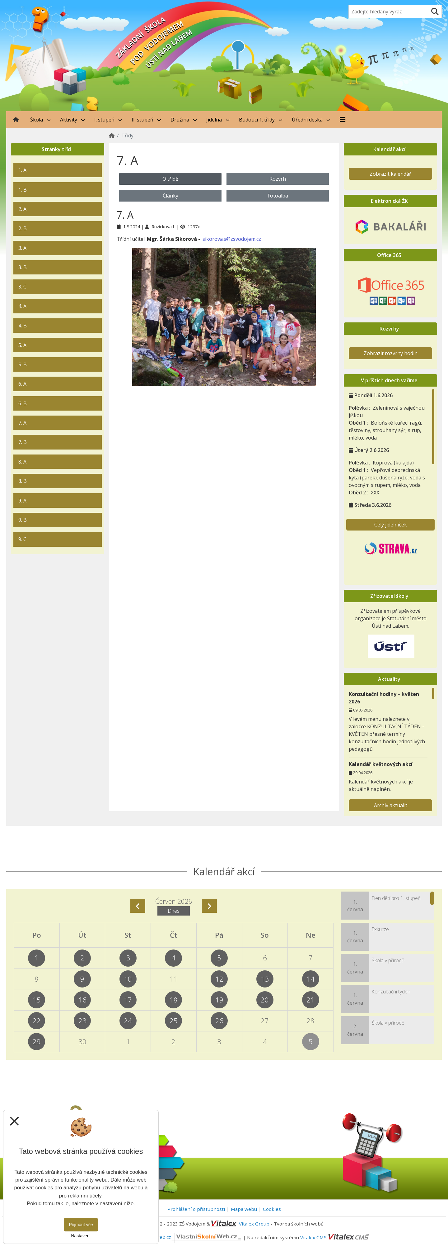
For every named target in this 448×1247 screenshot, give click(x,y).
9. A (22, 500)
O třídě (170, 178)
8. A (22, 461)
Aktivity (72, 119)
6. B (22, 403)
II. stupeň (146, 119)
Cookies (272, 1209)
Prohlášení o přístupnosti (196, 1209)
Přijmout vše (81, 1224)
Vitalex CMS (313, 1237)
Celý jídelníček (390, 524)
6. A (22, 383)
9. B (22, 519)
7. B (22, 442)
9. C (22, 539)
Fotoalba (278, 195)
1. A (22, 170)
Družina (183, 119)
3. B (22, 267)
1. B (22, 189)
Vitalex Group (254, 1224)
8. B (22, 481)
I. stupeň (108, 119)
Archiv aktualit (390, 805)
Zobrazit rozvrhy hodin (391, 353)
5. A (22, 345)
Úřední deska (311, 119)
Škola (40, 119)
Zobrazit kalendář (390, 173)
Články (170, 195)
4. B (22, 325)
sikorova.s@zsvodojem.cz (232, 239)
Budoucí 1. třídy (260, 119)
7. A (22, 422)
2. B (22, 228)
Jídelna (218, 119)
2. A (22, 209)
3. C (22, 286)
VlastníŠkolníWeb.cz (184, 1237)
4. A (22, 306)
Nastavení (81, 1235)
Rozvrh (277, 178)
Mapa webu (244, 1209)
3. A (22, 248)
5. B (22, 364)
